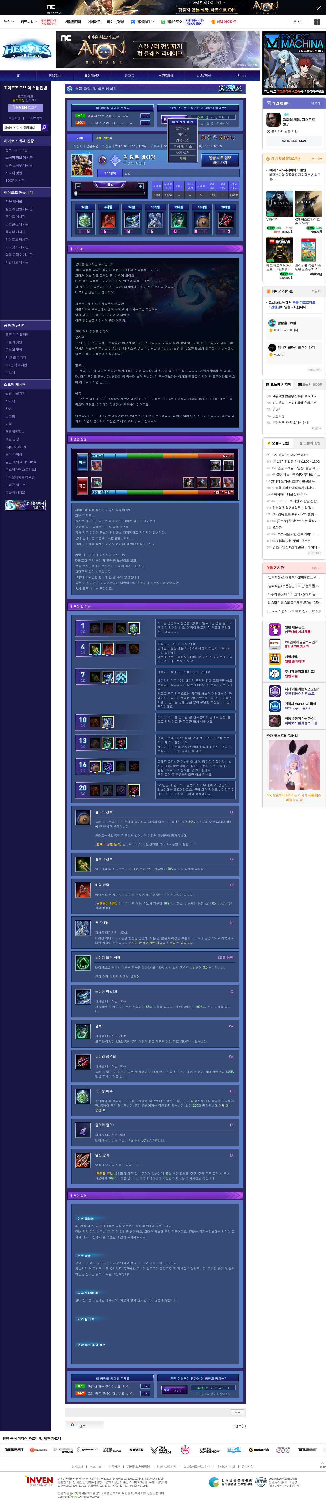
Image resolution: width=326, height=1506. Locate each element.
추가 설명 (183, 152)
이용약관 (114, 1466)
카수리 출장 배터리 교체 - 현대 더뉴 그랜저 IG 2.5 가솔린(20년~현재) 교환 (295, 594)
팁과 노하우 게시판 (18, 165)
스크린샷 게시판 (17, 224)
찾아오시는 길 (226, 1466)
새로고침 (313, 369)
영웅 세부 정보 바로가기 (220, 160)
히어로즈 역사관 (17, 239)
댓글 (183, 159)
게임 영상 (12, 439)
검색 (44, 127)
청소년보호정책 (166, 1466)
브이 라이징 (13, 454)
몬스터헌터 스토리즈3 (20, 469)
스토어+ (316, 159)
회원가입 (14, 118)
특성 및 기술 (182, 146)
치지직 (10, 401)
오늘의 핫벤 (13, 342)
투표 (145, 115)
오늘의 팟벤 (13, 349)
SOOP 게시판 (15, 180)
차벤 (8, 408)
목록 (238, 1412)
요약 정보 (183, 128)
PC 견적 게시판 (16, 365)
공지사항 (247, 1466)
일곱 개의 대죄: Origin (20, 462)
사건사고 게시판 (17, 262)
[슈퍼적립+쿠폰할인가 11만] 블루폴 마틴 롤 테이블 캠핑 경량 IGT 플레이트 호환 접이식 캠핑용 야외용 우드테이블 (295, 586)
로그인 (297, 22)
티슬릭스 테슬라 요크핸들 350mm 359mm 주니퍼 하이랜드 (295, 603)
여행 (8, 423)
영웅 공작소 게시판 (18, 254)
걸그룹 (10, 416)
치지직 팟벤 (13, 173)
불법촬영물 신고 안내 (197, 1466)
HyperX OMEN (15, 446)
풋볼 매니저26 (15, 492)
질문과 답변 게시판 (18, 209)
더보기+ (316, 103)
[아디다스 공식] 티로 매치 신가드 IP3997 (294, 611)
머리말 (183, 134)
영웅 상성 (183, 140)
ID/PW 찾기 (35, 118)
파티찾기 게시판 (17, 247)
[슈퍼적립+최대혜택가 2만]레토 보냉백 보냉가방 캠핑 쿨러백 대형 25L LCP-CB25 (295, 577)
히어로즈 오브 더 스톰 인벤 (25, 88)
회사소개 (77, 1466)
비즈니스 (95, 1466)
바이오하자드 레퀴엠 (20, 477)
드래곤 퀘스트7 (16, 484)
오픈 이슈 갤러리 (17, 334)
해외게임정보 (14, 431)
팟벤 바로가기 (15, 393)
